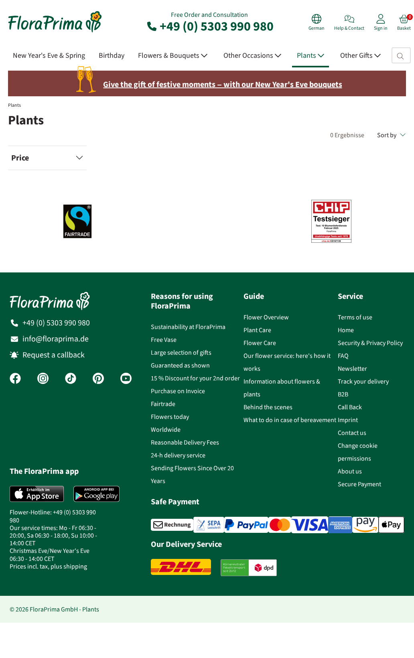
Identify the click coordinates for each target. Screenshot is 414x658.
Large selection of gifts (181, 352)
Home (346, 330)
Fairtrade (163, 404)
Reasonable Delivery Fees (185, 442)
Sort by (391, 135)
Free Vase (164, 339)
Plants (14, 105)
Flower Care (260, 343)
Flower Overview (266, 317)
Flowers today (170, 416)
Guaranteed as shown (180, 365)
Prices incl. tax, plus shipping (48, 566)
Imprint (348, 420)
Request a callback (53, 354)
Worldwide (166, 429)
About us (350, 471)
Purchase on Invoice (178, 391)
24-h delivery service (178, 455)
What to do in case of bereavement (290, 420)
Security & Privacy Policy (370, 343)
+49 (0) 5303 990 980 (210, 26)
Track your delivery (363, 381)
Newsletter (352, 368)
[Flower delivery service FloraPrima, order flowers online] (55, 31)
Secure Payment (359, 484)
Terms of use (355, 317)
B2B (343, 394)
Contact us (352, 433)
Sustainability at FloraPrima (188, 327)
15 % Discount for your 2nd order (195, 378)
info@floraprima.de (55, 338)
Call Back (350, 407)
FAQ (343, 355)
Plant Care (257, 330)
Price (20, 157)
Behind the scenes (268, 407)
